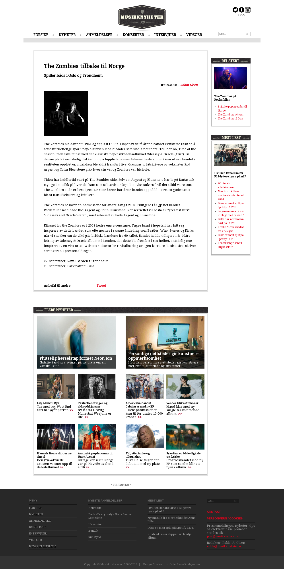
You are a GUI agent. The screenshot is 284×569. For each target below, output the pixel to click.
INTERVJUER (165, 35)
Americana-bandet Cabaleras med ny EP (140, 405)
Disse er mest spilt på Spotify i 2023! (172, 527)
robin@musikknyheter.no (225, 546)
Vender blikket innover (182, 403)
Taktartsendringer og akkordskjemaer (92, 405)
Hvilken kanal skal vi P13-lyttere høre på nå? (230, 174)
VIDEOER (194, 35)
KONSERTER (133, 35)
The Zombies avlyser (231, 114)
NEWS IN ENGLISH (42, 546)
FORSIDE (40, 35)
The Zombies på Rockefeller (225, 98)
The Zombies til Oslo (230, 118)
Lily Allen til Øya (48, 403)
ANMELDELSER (99, 35)
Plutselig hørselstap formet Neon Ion (76, 358)
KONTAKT (214, 511)
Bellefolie (94, 507)
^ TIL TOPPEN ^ (121, 484)
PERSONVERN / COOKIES (225, 518)
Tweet (101, 285)
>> (71, 410)
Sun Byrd (94, 537)
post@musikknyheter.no (223, 536)
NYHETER (67, 35)
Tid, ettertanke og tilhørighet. (138, 455)
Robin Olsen (189, 85)
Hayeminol (95, 524)
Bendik (93, 530)
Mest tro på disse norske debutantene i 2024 (231, 195)
